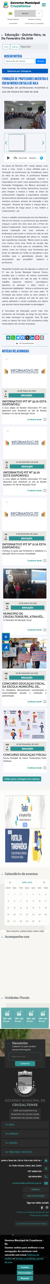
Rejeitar (25, 1278)
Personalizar (25, 1273)
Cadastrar (25, 1063)
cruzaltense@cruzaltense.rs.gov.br (27, 1183)
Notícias (15, 46)
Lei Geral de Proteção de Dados (32, 1223)
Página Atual (26, 46)
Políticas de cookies (39, 1215)
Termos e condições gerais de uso (32, 1212)
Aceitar (25, 1267)
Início (6, 46)
